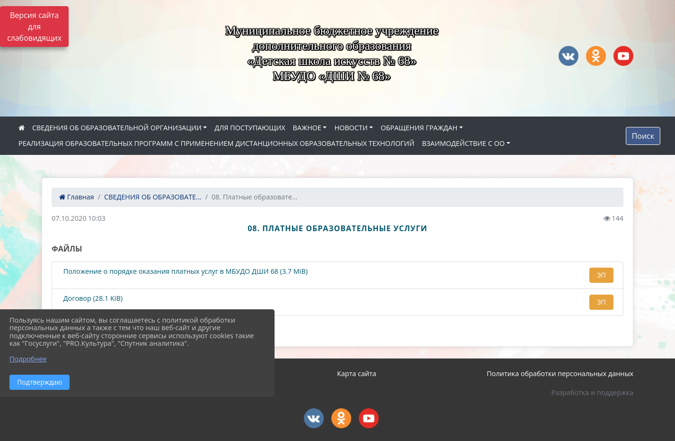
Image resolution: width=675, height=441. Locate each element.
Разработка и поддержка (592, 392)
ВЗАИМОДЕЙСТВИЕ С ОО (463, 143)
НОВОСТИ (350, 127)
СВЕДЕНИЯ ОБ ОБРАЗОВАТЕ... (152, 196)
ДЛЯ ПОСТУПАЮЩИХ (249, 127)
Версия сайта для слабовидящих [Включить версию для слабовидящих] (34, 26)
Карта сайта (356, 373)
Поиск (643, 136)
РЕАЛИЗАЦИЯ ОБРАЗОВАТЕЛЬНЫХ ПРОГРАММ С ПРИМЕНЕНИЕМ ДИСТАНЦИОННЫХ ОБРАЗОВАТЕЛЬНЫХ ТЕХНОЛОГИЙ (216, 143)
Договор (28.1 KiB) (92, 299)
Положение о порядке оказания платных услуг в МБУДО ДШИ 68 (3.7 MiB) (185, 272)
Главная (76, 196)
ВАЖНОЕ (307, 127)
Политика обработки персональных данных (560, 373)
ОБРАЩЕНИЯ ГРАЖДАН (419, 127)
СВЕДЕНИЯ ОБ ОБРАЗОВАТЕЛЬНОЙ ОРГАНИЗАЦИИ (117, 127)
